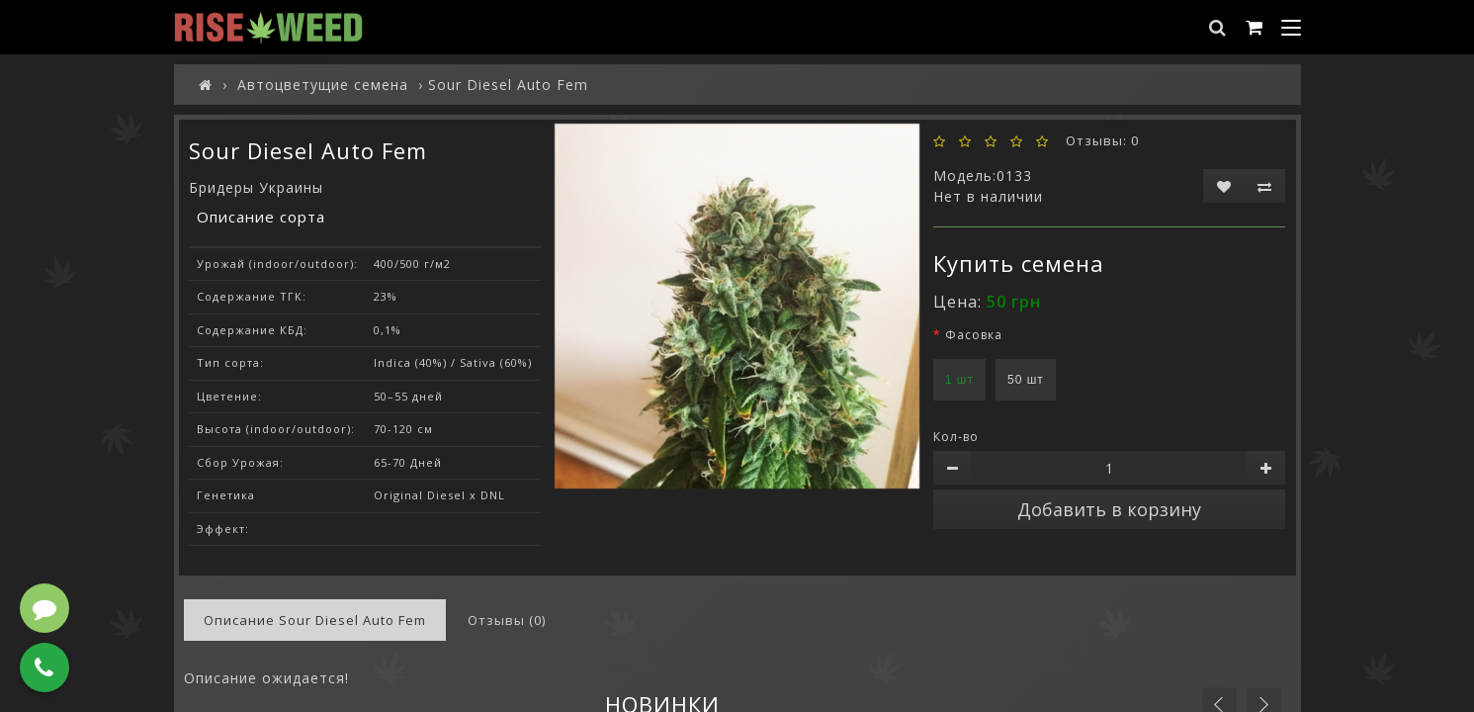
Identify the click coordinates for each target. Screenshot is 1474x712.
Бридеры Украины (256, 187)
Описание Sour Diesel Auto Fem (315, 620)
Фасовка (973, 334)
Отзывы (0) (507, 620)
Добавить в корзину (1109, 509)
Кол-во (956, 436)
